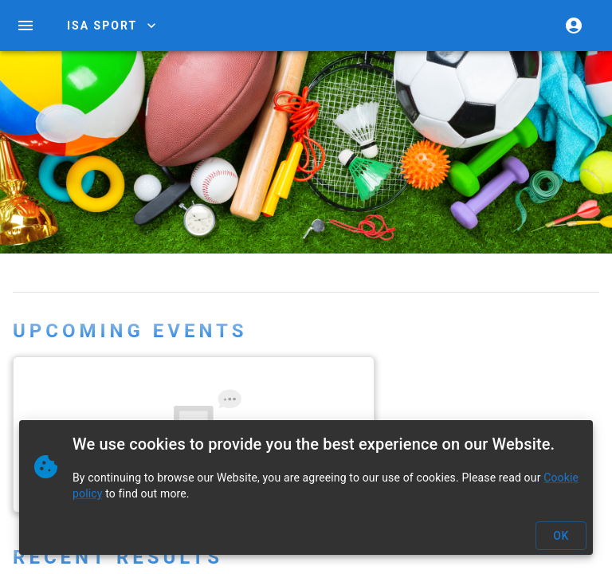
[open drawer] (25, 25)
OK (561, 536)
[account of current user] (574, 25)
